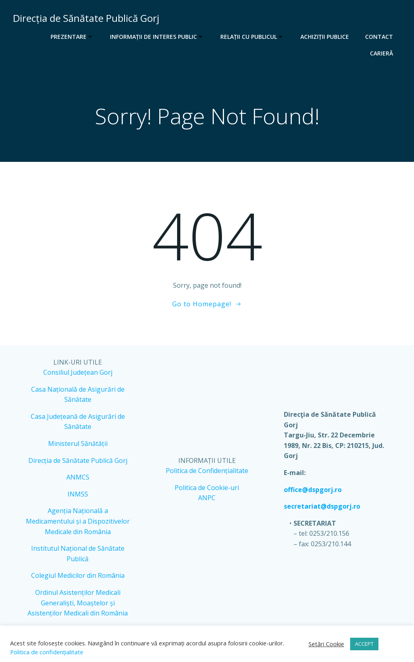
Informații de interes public (157, 36)
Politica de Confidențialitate (207, 470)
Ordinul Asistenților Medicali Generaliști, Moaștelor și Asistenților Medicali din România (77, 602)
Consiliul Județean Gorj (77, 372)
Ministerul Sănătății (78, 443)
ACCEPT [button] (364, 643)
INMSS (78, 494)
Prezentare (72, 36)
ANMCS (77, 477)
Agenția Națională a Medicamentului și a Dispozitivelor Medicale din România (78, 521)
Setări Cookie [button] (326, 644)
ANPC (206, 497)
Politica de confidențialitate (46, 652)
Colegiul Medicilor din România (78, 575)
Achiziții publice (324, 36)
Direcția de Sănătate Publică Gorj (77, 460)
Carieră (381, 53)
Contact (379, 36)
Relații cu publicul (252, 36)
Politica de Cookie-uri (207, 487)
